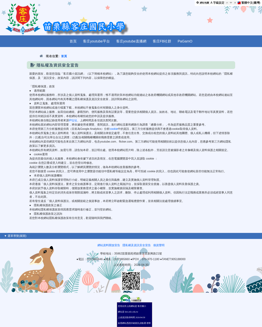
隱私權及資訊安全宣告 (137, 245)
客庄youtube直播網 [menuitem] (131, 41)
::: (2, 235)
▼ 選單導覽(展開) (15, 235)
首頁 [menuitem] (73, 41)
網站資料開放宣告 (108, 245)
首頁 (64, 56)
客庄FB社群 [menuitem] (162, 41)
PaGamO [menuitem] (185, 41)
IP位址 (73, 120)
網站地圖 (204, 2)
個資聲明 (159, 245)
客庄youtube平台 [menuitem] (96, 41)
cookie (114, 128)
